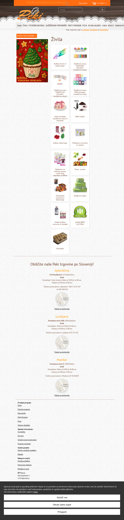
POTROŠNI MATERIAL (36, 25)
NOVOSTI (111, 25)
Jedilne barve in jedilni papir (30, 54)
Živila (18, 47)
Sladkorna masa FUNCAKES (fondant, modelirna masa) (29, 59)
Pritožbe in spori (23, 469)
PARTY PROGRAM (74, 25)
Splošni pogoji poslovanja (27, 440)
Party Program (21, 138)
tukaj (35, 492)
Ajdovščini (104, 30)
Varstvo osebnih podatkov (27, 450)
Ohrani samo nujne (62, 504)
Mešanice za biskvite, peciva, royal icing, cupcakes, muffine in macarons (32, 99)
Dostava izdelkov (24, 461)
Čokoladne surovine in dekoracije (32, 110)
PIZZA (84, 25)
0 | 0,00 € (99, 3)
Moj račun (83, 3)
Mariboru (94, 30)
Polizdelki (23, 125)
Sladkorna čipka (25, 114)
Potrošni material (23, 131)
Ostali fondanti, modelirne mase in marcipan (33, 79)
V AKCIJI (104, 25)
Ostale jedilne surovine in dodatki (32, 117)
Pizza (18, 141)
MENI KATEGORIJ (26, 35)
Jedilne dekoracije (26, 88)
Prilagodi (62, 511)
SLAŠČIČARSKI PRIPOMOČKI (56, 25)
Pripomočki (20, 135)
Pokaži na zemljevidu (62, 309)
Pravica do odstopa (24, 465)
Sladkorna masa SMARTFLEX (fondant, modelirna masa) (30, 66)
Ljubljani (85, 30)
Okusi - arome (24, 106)
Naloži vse (62, 497)
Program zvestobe (24, 444)
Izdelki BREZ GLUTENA (28, 121)
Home (21, 41)
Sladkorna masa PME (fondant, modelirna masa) (31, 72)
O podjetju (21, 432)
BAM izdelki (23, 84)
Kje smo (21, 436)
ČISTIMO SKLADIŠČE (94, 25)
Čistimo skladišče (23, 145)
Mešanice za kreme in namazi (30, 92)
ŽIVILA (25, 25)
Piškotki (20, 454)
